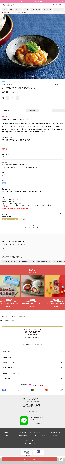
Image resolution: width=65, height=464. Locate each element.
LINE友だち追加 (36, 423)
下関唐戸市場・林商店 (7, 84)
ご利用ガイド (6, 352)
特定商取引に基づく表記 (25, 432)
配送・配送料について (9, 362)
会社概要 (6, 432)
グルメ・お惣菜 (35, 9)
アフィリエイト (53, 435)
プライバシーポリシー (39, 435)
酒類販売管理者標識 (24, 435)
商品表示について (8, 368)
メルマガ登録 (31, 411)
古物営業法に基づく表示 (55, 432)
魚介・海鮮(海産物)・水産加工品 (26, 261)
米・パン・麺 (47, 9)
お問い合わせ (37, 432)
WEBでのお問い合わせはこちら (31, 344)
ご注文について (7, 357)
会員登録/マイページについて (11, 373)
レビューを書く (7, 248)
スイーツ (18, 9)
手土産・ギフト (59, 9)
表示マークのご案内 (56, 214)
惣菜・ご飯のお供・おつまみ (8, 261)
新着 (11, 9)
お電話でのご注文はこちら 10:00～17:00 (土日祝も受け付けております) (32, 333)
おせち (5, 9)
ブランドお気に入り (58, 84)
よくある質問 (6, 378)
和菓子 (26, 9)
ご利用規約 (6, 435)
